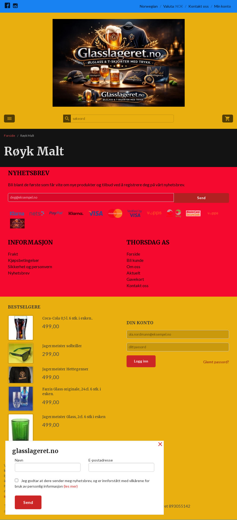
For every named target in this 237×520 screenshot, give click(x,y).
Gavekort (135, 279)
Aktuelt (133, 272)
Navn (48, 464)
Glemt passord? (216, 364)
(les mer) (71, 486)
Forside (9, 136)
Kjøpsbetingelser (23, 260)
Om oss (133, 266)
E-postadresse (121, 464)
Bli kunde (135, 260)
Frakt (13, 253)
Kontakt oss (137, 285)
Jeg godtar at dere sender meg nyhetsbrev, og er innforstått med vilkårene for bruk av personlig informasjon (82, 483)
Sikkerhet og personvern (30, 266)
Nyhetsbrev (19, 272)
